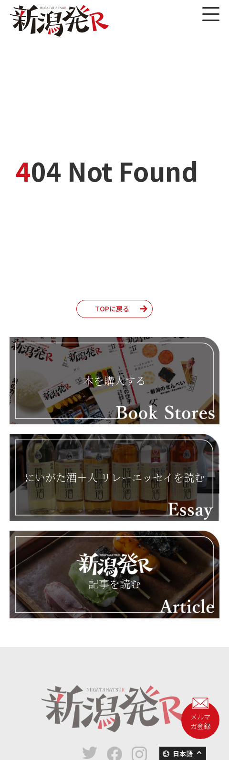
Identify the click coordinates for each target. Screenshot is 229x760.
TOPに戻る (112, 308)
